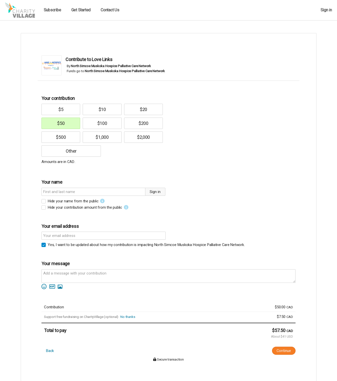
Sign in (326, 10)
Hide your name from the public (73, 201)
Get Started (81, 10)
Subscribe (52, 10)
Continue (284, 350)
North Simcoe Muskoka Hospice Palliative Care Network (111, 66)
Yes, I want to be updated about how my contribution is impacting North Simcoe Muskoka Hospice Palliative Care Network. (146, 244)
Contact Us (110, 10)
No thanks (127, 317)
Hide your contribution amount (85, 207)
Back (50, 350)
